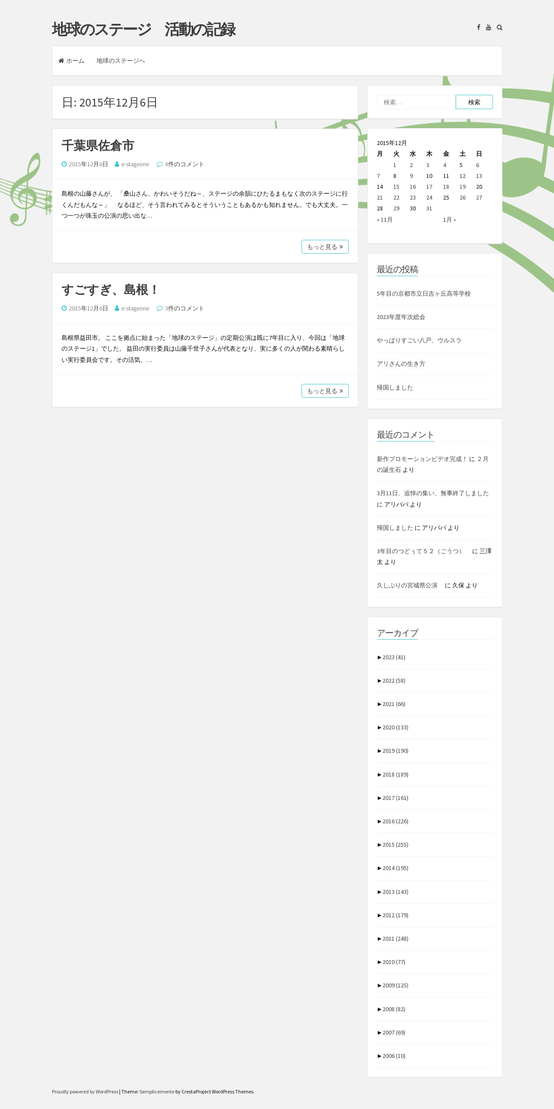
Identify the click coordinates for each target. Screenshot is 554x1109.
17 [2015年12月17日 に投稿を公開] (429, 186)
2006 (393, 1056)
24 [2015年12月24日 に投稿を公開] (429, 197)
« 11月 (385, 219)
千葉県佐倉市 (98, 145)
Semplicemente (157, 1091)
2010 (393, 962)
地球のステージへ (121, 60)
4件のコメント (184, 164)
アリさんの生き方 (401, 364)
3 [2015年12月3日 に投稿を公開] (427, 165)
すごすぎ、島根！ (111, 289)
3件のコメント (184, 308)
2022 (393, 680)
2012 (395, 915)
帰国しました (395, 387)
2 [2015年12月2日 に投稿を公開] (411, 165)
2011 (395, 938)
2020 (395, 727)
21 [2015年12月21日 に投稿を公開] (380, 197)
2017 (395, 798)
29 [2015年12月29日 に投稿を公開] (396, 208)
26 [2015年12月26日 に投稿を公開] (463, 197)
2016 (395, 821)
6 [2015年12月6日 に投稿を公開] (477, 165)
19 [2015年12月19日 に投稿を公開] (463, 186)
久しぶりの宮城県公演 (410, 585)
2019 (395, 750)
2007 (393, 1032)
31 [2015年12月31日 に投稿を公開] (429, 208)
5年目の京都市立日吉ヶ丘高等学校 (424, 293)
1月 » (449, 219)
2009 (395, 985)
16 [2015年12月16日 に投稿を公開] (413, 186)
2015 (395, 844)
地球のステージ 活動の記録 (143, 29)
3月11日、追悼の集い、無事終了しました (433, 493)
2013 (395, 892)
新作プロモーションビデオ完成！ (422, 459)
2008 (393, 1009)
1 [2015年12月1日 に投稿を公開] (394, 165)
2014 (395, 868)
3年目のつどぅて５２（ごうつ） (424, 551)
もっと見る (325, 247)
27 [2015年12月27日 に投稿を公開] (479, 197)
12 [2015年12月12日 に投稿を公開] (463, 176)
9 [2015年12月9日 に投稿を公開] (411, 176)
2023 (393, 657)
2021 (393, 704)
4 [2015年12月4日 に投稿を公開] (444, 165)
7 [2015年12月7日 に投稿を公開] (378, 176)
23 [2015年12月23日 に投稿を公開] (413, 197)
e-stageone (135, 164)
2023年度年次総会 (401, 317)
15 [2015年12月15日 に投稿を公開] (396, 186)
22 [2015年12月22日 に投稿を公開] (396, 197)
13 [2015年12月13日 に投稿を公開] (479, 176)
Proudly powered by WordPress (85, 1091)
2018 (395, 774)
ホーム (71, 60)
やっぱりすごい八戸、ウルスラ (419, 340)
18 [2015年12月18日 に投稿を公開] (446, 186)
